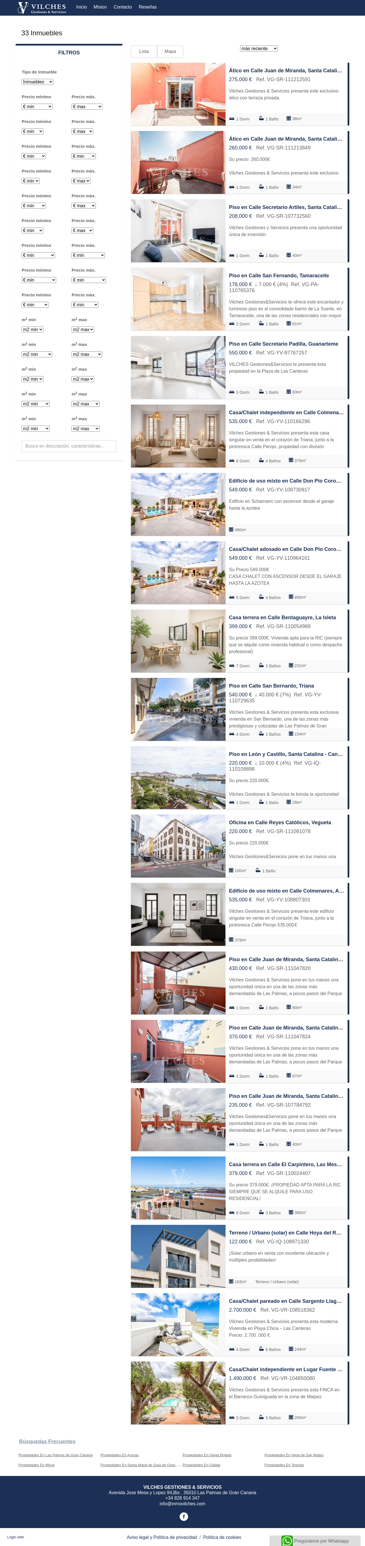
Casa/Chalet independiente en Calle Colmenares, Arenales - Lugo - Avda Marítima (286, 412)
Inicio (81, 7)
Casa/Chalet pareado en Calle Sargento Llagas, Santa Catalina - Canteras (286, 1301)
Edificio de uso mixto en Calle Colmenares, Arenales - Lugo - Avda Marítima (286, 891)
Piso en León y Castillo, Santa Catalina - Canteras (286, 754)
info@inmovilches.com (182, 1503)
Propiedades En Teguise (284, 1465)
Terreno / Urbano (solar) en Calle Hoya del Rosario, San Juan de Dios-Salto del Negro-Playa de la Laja (286, 1233)
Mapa (170, 51)
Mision (100, 7)
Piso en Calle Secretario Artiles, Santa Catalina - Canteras (286, 207)
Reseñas (148, 7)
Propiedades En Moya (36, 1465)
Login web (15, 1537)
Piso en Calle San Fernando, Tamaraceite (279, 275)
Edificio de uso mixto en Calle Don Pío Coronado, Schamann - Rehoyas (286, 481)
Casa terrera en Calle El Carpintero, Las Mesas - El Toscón (286, 1164)
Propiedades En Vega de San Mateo (294, 1455)
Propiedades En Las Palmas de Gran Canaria (56, 1455)
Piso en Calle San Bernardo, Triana (271, 686)
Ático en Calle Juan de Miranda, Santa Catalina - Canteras (286, 70)
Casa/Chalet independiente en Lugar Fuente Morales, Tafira (286, 1369)
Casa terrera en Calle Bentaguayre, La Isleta (282, 617)
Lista (144, 51)
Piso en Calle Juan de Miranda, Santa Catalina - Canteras (286, 959)
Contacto (123, 7)
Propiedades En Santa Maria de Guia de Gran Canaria (145, 1465)
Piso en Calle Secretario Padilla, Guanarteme (283, 344)
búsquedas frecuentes (47, 1441)
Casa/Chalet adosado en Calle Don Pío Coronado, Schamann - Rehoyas (286, 549)
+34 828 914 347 (182, 1498)
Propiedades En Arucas (120, 1455)
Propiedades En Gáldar (201, 1465)
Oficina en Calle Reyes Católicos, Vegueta (280, 822)
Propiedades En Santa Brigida (206, 1455)
